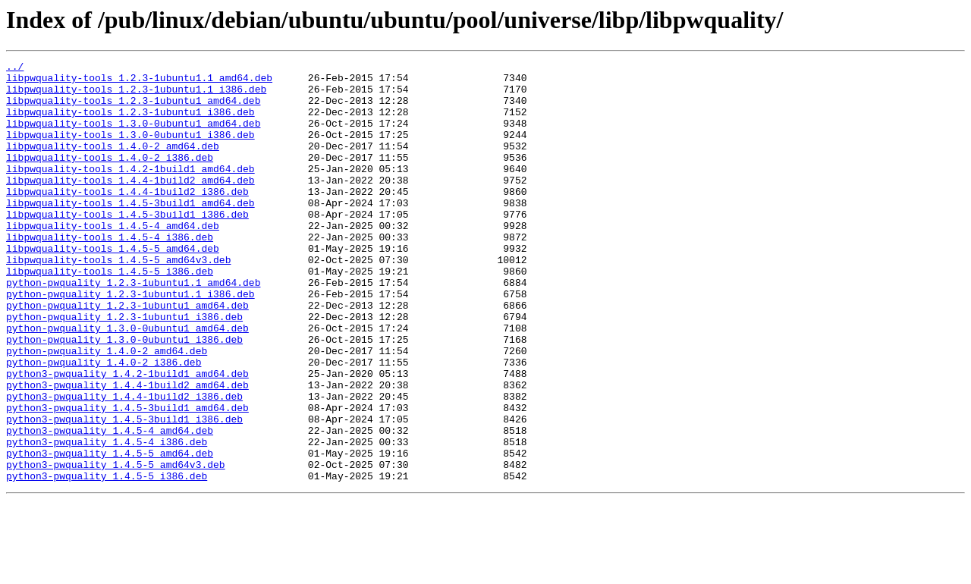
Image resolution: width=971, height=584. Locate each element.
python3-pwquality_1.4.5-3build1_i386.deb (124, 491)
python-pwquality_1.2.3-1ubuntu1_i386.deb (124, 368)
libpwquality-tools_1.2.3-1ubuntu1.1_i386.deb (136, 95)
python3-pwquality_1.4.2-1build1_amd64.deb (127, 437)
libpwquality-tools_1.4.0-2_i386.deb (109, 177)
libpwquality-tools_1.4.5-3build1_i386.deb (127, 246)
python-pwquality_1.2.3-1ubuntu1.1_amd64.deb (133, 327)
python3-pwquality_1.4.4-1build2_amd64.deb (127, 450)
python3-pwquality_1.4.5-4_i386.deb (106, 519)
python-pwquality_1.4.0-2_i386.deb (103, 423)
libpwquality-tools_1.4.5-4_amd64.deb (112, 259)
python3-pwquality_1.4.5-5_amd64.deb (109, 532)
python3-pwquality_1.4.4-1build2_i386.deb (124, 464)
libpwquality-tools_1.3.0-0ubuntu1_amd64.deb (133, 136)
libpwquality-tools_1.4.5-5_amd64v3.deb (118, 300)
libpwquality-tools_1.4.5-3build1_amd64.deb (130, 232)
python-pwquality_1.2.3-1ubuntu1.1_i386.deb (130, 341)
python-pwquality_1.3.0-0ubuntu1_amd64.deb (127, 382)
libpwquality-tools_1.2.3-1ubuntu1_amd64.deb (133, 109)
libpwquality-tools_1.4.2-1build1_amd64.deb (130, 191)
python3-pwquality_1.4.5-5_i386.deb (106, 560)
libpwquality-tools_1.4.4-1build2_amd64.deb (130, 205)
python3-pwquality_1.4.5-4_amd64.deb (109, 505)
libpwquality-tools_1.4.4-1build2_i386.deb (127, 218)
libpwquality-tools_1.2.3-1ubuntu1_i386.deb (130, 123)
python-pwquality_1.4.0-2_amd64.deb (106, 409)
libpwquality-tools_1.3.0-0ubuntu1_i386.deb (130, 150)
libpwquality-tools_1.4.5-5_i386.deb (109, 314)
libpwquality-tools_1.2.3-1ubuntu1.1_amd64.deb (139, 82)
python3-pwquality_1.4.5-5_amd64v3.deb (115, 546)
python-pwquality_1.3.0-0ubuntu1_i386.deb (124, 396)
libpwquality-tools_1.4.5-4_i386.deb (109, 273)
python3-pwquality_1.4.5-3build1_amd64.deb (127, 478)
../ (15, 68)
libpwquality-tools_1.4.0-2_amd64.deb (112, 164)
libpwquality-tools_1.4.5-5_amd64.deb (112, 287)
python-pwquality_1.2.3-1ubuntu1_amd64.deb (127, 355)
